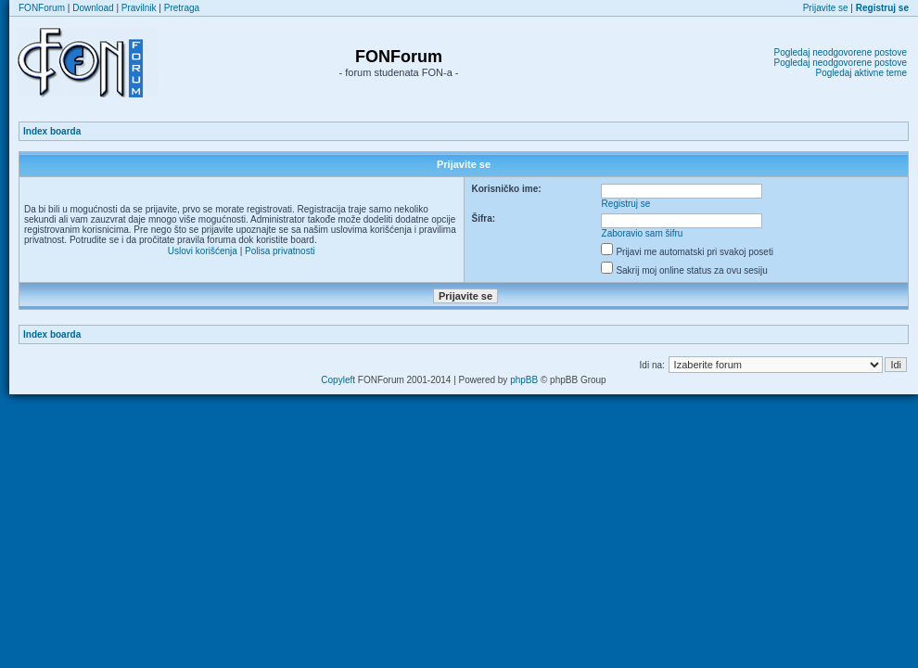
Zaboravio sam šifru (642, 233)
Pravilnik (139, 8)
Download (92, 8)
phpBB (524, 380)
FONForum (42, 8)
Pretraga (181, 8)
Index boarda (52, 131)
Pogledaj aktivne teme (861, 73)
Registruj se (626, 204)
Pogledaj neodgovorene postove (840, 52)
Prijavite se (825, 8)
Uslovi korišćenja (202, 251)
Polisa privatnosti (280, 251)
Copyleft (338, 380)
